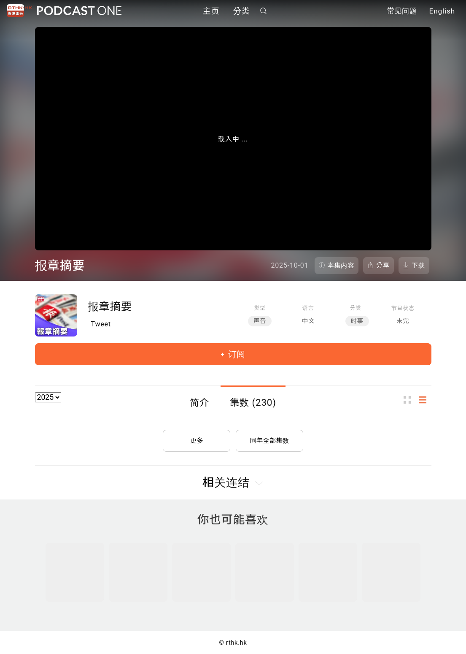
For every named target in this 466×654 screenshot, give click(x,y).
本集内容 (341, 265)
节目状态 (403, 308)
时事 (357, 321)
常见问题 (402, 12)
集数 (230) (253, 402)
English (442, 12)
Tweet (101, 324)
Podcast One (79, 11)
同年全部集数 (269, 439)
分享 (383, 265)
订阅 (235, 354)
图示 (410, 399)
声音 (259, 321)
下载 (418, 265)
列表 (425, 399)
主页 (211, 11)
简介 (199, 402)
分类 (241, 11)
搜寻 (263, 11)
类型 (259, 308)
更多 (196, 439)
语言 (308, 308)
